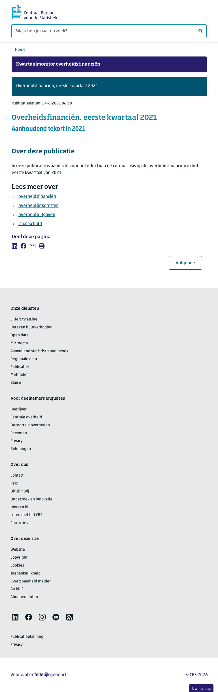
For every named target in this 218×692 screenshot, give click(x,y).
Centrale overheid (26, 417)
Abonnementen (24, 597)
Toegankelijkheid (25, 573)
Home (20, 50)
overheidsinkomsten (38, 206)
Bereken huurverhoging (31, 327)
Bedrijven (18, 409)
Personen (18, 433)
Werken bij (19, 507)
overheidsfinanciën (37, 196)
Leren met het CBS (26, 515)
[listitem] (14, 245)
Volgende (189, 263)
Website (17, 549)
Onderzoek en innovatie (31, 499)
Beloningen (20, 449)
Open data (19, 335)
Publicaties (19, 367)
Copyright (18, 557)
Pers (14, 483)
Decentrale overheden (30, 425)
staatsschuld (30, 224)
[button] (109, 86)
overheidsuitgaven (36, 215)
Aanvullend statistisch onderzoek (39, 351)
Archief (16, 589)
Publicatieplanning (26, 637)
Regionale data (23, 359)
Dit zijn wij (19, 491)
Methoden (19, 375)
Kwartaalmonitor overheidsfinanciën (58, 64)
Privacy (16, 441)
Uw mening (201, 689)
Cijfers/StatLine (23, 319)
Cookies (17, 565)
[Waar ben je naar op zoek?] (109, 31)
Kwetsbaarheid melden (31, 581)
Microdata (19, 343)
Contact (17, 475)
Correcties (19, 523)
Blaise (15, 383)
